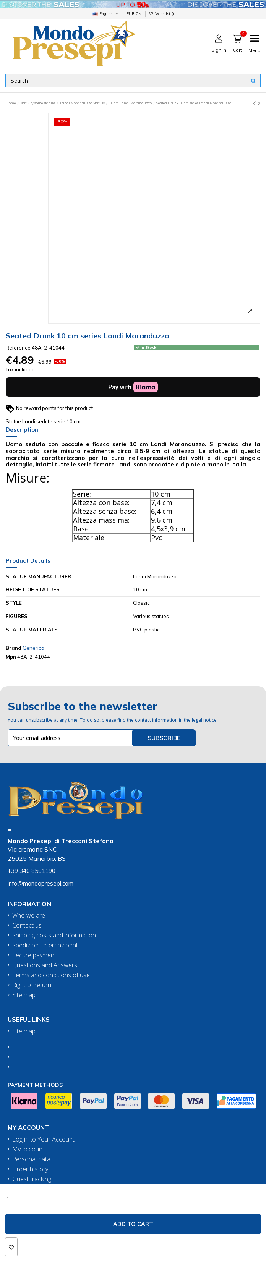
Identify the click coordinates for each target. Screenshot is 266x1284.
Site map (24, 995)
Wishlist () (161, 13)
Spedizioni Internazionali (45, 945)
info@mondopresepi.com (40, 883)
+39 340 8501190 (31, 870)
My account (28, 1149)
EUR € (134, 13)
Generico (33, 648)
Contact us (27, 925)
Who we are (28, 916)
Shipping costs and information (54, 935)
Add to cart (133, 1224)
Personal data (31, 1159)
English (105, 13)
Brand (13, 648)
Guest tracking (31, 1179)
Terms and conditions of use (51, 975)
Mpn (11, 657)
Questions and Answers (44, 965)
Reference (18, 348)
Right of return (31, 985)
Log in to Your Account (43, 1139)
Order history (30, 1169)
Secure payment (34, 955)
